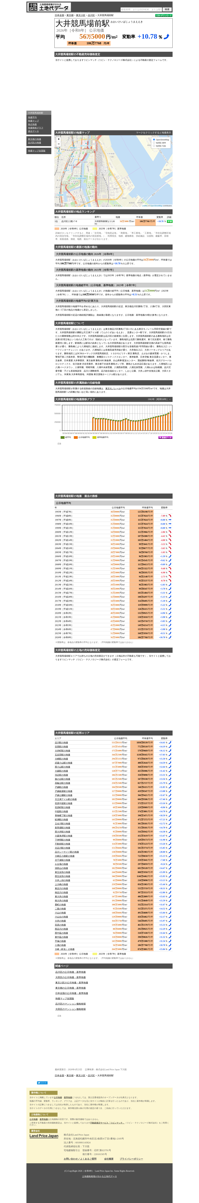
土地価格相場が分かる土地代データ (99, 1176)
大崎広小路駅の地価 (64, 856)
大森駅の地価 (61, 771)
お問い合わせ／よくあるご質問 (80, 1159)
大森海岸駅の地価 (63, 836)
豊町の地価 (60, 904)
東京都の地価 (34, 139)
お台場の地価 (61, 864)
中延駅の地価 (61, 811)
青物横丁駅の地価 (63, 815)
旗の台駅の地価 (62, 779)
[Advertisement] (38, 61)
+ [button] (59, 139)
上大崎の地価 (61, 884)
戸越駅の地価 (61, 787)
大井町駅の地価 (62, 751)
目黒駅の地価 (61, 746)
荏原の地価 (60, 925)
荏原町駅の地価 (62, 807)
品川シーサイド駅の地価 (67, 852)
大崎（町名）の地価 (64, 949)
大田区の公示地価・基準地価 (70, 977)
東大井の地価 (61, 896)
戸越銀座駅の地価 (63, 791)
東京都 (70, 15)
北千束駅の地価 (62, 860)
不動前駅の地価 (62, 844)
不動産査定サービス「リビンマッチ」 (107, 1123)
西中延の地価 (61, 933)
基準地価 (68, 1097)
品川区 (91, 15)
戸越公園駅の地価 (63, 795)
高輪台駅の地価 (62, 783)
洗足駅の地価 (61, 775)
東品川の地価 (61, 888)
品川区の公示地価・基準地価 (70, 972)
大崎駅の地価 (61, 759)
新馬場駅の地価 (62, 828)
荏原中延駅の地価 (63, 803)
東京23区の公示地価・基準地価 (71, 982)
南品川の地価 (61, 892)
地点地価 (32, 124)
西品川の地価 (61, 929)
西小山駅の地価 (62, 767)
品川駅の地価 (61, 742)
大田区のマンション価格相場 (70, 1009)
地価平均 (32, 117)
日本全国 (59, 15)
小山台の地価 (61, 917)
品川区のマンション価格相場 (70, 1004)
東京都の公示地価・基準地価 (70, 988)
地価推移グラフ (35, 128)
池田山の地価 (61, 868)
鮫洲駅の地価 (61, 819)
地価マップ (33, 121)
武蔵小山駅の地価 (63, 763)
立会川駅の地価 (62, 823)
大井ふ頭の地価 (62, 880)
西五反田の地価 (62, 876)
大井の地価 (60, 921)
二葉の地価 (60, 909)
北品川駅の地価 (62, 848)
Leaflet (144, 206)
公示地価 (58, 1097)
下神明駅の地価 (62, 840)
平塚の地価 (60, 941)
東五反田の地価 (62, 872)
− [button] (59, 144)
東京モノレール (113, 388)
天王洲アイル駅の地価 (66, 799)
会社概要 (108, 1159)
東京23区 (80, 15)
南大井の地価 (61, 900)
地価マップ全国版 (36, 151)
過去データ (33, 131)
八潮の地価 (60, 945)
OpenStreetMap (156, 206)
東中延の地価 (61, 937)
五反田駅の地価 (62, 755)
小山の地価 (60, 913)
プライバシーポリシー (131, 1159)
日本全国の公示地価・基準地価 (71, 993)
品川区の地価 (34, 142)
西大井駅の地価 (62, 832)
